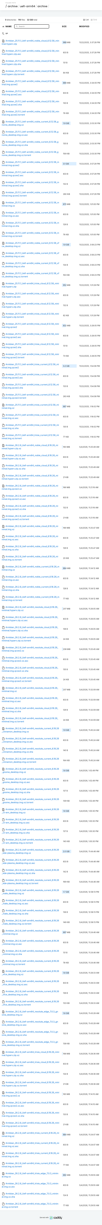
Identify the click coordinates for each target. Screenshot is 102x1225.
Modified (84, 26)
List (86, 19)
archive (13, 6)
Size (64, 26)
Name (9, 26)
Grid (94, 19)
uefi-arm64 (27, 6)
